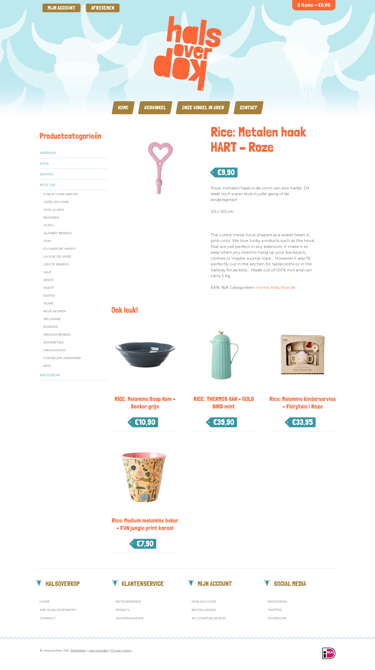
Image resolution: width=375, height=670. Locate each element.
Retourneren (128, 601)
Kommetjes (53, 342)
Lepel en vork (56, 202)
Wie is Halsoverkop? (58, 610)
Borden (50, 327)
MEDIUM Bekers (57, 334)
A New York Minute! (60, 194)
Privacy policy (121, 650)
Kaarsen (51, 217)
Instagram (277, 601)
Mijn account (61, 8)
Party (48, 288)
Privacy (123, 610)
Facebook (277, 618)
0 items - (313, 5)
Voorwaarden (129, 618)
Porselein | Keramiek (62, 358)
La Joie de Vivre (57, 256)
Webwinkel (155, 108)
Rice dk (47, 185)
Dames (47, 174)
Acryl (48, 225)
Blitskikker (78, 650)
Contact (248, 108)
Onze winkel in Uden (203, 108)
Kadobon (50, 375)
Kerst (48, 280)
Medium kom (54, 350)
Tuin (47, 241)
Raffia (49, 295)
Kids (44, 163)
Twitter (275, 610)
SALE (47, 272)
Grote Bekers (56, 264)
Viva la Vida (53, 210)
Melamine (52, 319)
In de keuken (54, 311)
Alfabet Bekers (57, 233)
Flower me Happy (59, 249)
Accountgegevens (209, 618)
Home (123, 108)
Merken (48, 153)
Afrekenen (102, 8)
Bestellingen (204, 610)
